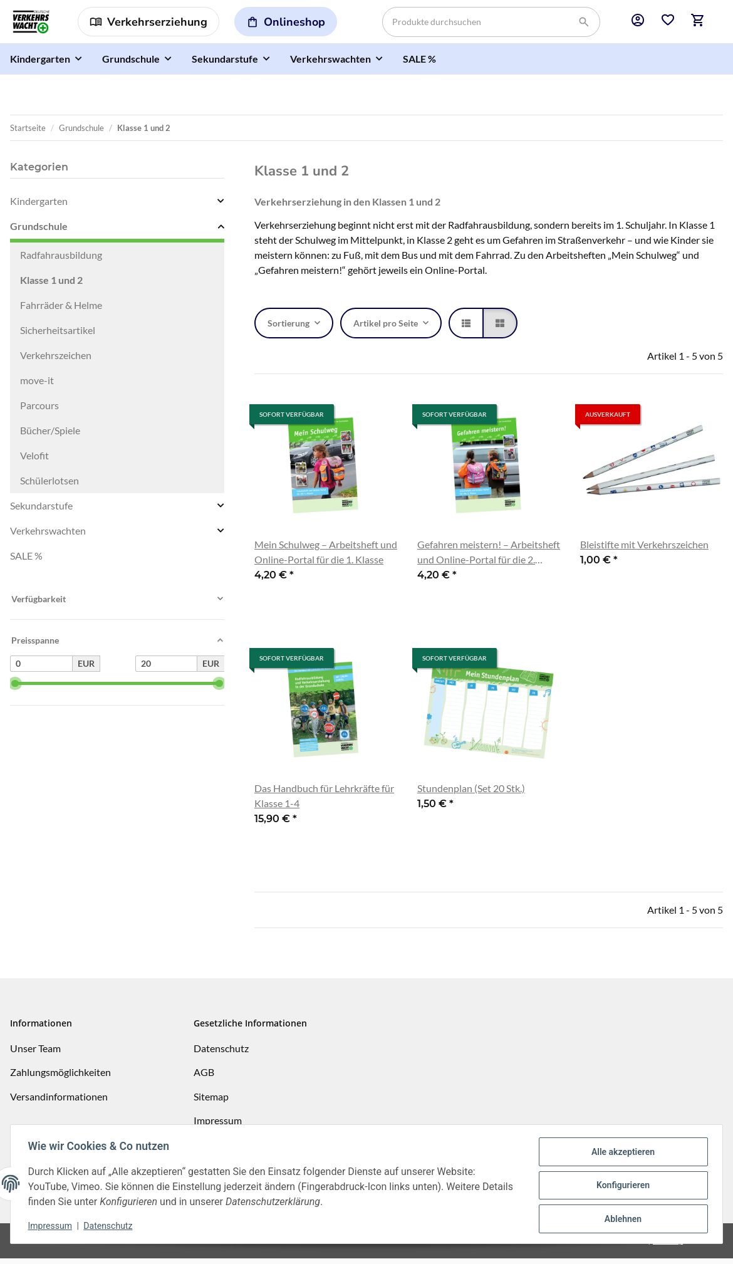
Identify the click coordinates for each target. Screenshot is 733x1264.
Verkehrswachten (48, 536)
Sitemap (211, 1102)
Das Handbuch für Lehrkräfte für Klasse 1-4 (324, 801)
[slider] (14, 689)
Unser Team (35, 1054)
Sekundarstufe (41, 511)
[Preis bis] (166, 669)
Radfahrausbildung (61, 260)
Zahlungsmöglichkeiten (60, 1078)
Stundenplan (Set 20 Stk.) (471, 794)
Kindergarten (39, 206)
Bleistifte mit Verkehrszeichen (644, 550)
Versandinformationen (59, 1102)
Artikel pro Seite (385, 328)
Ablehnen (619, 1218)
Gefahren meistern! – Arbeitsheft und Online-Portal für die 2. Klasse (488, 558)
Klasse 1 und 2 (51, 285)
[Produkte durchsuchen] (491, 24)
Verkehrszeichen (55, 361)
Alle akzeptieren (620, 1153)
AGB (204, 1078)
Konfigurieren (620, 1186)
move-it (37, 386)
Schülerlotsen (49, 486)
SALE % (26, 561)
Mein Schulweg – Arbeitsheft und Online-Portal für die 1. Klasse (325, 557)
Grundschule (39, 232)
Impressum (53, 1226)
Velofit (34, 461)
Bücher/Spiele (50, 436)
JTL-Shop (668, 1246)
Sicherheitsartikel (57, 336)
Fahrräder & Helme (61, 310)
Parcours (39, 411)
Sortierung (288, 328)
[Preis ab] (41, 669)
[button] (638, 24)
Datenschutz (110, 1226)
